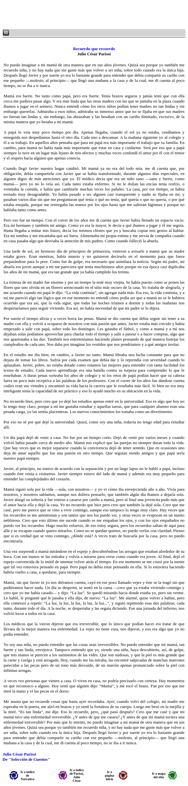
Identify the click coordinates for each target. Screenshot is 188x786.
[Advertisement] (80, 14)
